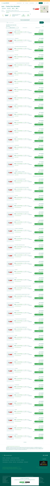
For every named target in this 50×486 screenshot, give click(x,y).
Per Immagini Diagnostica (18, 182)
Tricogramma (16, 38)
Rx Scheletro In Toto (17, 220)
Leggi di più (8, 12)
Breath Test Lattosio (17, 30)
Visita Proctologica (4, 481)
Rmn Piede (16, 137)
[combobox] (22, 22)
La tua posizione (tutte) (8, 455)
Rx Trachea (16, 195)
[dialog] (25, 481)
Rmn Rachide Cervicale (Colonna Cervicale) (21, 46)
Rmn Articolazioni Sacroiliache (19, 161)
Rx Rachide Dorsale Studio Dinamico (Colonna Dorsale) (22, 261)
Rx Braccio (16, 376)
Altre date (25, 442)
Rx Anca (16, 203)
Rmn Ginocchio (17, 120)
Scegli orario (39, 50)
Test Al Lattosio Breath (17, 33)
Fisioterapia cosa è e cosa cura (5, 482)
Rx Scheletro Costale (17, 236)
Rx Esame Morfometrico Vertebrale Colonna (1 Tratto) (22, 294)
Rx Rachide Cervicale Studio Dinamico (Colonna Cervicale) (23, 253)
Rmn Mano (16, 104)
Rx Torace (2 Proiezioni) (39, 477)
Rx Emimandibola (17, 302)
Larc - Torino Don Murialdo (18, 48)
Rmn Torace (16, 54)
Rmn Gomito (16, 87)
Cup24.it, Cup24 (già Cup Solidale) (40, 482)
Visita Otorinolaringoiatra (5, 477)
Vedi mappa (30, 49)
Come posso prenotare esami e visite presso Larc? (13, 446)
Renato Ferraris (16, 50)
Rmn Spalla (16, 71)
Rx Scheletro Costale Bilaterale (19, 228)
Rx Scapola (16, 360)
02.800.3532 (41, 35)
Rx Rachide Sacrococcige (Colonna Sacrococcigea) (22, 187)
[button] (48, 3)
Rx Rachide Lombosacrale (39, 481)
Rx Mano (16, 409)
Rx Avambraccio (17, 384)
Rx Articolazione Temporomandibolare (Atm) (21, 327)
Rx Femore (16, 434)
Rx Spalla (16, 335)
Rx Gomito (16, 269)
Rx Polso (16, 277)
